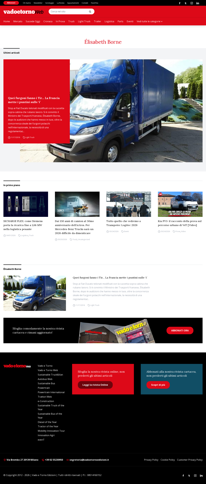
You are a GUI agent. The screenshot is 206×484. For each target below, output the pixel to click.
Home (6, 21)
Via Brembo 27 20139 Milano (20, 459)
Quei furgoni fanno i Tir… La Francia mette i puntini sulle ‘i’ (34, 100)
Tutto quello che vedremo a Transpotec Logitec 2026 (123, 223)
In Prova (60, 21)
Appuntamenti (73, 3)
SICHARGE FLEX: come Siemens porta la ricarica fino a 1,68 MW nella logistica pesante (23, 225)
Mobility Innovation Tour (51, 430)
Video (183, 231)
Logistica (109, 21)
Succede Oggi (33, 21)
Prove (178, 231)
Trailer (97, 21)
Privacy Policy (151, 459)
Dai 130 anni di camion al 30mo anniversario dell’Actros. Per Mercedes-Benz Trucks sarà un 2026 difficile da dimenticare (74, 227)
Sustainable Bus (46, 383)
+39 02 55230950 (52, 459)
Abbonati (11, 3)
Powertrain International (51, 392)
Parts (120, 21)
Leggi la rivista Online (95, 384)
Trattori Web (45, 396)
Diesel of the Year (47, 422)
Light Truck (84, 21)
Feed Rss (94, 3)
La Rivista (60, 3)
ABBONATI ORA (180, 330)
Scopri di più (158, 384)
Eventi (130, 21)
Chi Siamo (27, 3)
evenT (41, 439)
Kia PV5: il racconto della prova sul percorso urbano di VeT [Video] (180, 223)
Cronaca (47, 21)
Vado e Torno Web (48, 370)
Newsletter (38, 3)
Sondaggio (49, 3)
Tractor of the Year (48, 426)
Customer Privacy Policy (190, 459)
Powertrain (44, 387)
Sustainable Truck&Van (50, 374)
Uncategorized (84, 239)
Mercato (17, 21)
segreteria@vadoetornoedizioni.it (87, 459)
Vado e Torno (45, 365)
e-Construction (46, 401)
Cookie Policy (168, 459)
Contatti (85, 3)
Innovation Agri (46, 435)
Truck (71, 21)
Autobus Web (45, 379)
